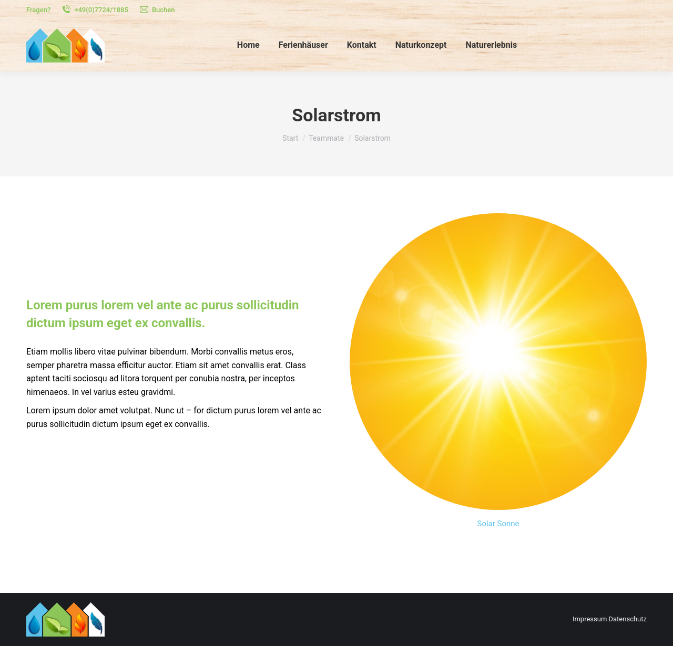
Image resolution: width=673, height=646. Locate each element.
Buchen (157, 10)
